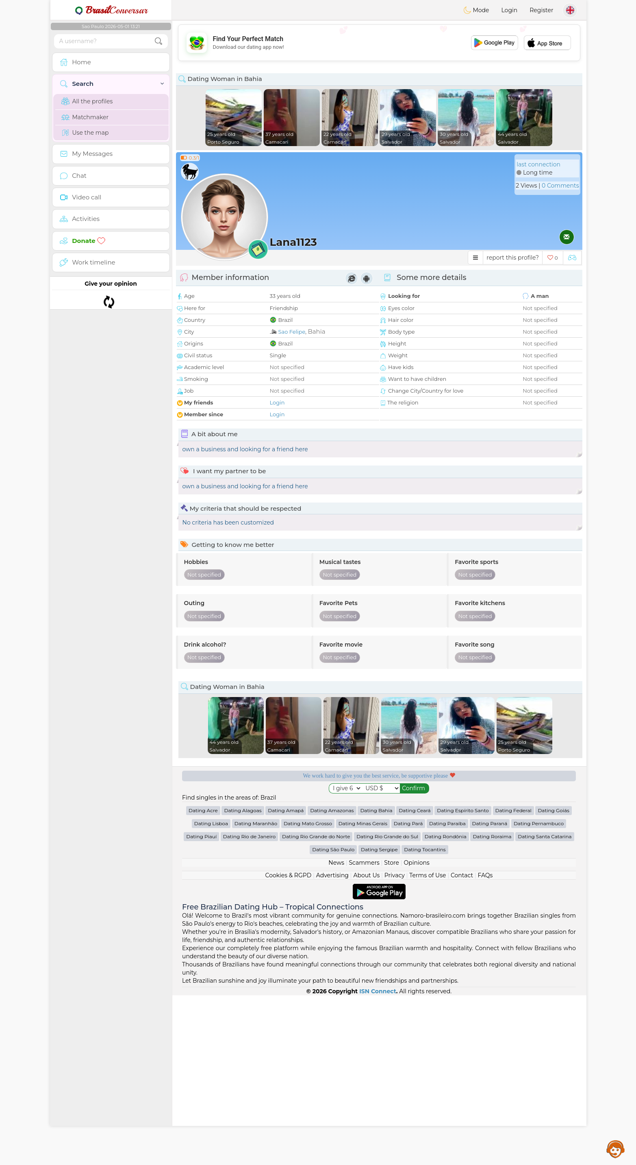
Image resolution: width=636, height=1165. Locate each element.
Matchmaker (85, 117)
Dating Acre (203, 980)
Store (391, 1032)
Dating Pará (408, 993)
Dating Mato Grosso (308, 993)
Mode (476, 10)
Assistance (615, 1149)
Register (541, 10)
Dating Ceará (414, 980)
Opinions (416, 1032)
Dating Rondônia (446, 1006)
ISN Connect (377, 1161)
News (336, 1032)
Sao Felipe (292, 331)
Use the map (85, 133)
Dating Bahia (376, 980)
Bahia (316, 331)
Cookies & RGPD (288, 1045)
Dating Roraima (492, 1006)
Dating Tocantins (424, 1019)
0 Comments (560, 185)
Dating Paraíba (447, 993)
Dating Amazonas (332, 980)
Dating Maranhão (255, 993)
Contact (462, 1045)
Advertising (332, 1045)
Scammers (364, 1032)
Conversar (111, 10)
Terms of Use (427, 1045)
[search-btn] (158, 41)
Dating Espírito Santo (463, 980)
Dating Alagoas (242, 980)
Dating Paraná (490, 993)
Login (509, 10)
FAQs (485, 1045)
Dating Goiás (553, 980)
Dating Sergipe (379, 1019)
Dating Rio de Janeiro (249, 1006)
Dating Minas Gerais (363, 993)
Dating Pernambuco (539, 993)
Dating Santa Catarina (544, 1006)
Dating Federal (513, 980)
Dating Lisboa (211, 993)
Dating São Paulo (333, 1019)
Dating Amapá (286, 980)
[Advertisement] (379, 42)
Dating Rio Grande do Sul (387, 1006)
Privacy (394, 1045)
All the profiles (87, 101)
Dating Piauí (201, 1006)
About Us (366, 1045)
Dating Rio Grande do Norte (316, 1006)
